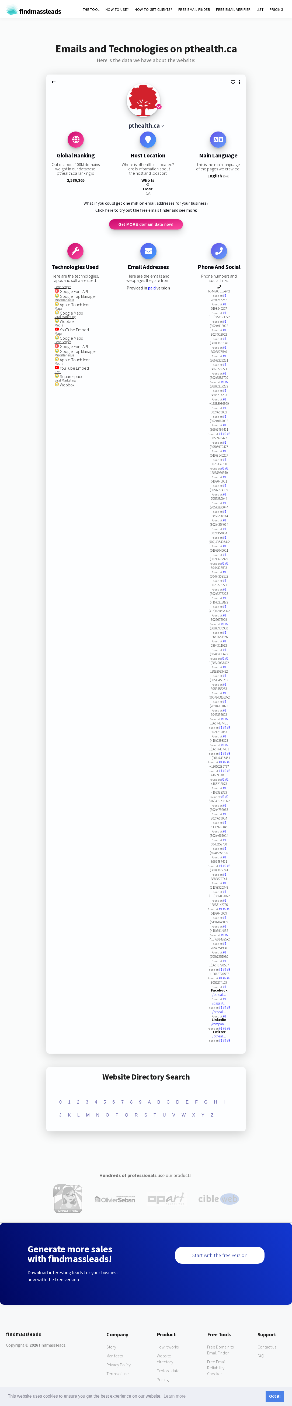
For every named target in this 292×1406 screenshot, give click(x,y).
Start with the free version (220, 1255)
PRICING (276, 9)
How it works (168, 1347)
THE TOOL (91, 9)
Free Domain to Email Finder (220, 1350)
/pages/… (219, 1004)
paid (152, 288)
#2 (226, 382)
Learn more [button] (175, 1396)
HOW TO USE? (117, 9)
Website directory (165, 1359)
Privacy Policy (118, 1365)
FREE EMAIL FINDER (194, 9)
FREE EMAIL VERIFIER (233, 9)
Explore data (168, 1371)
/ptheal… (219, 995)
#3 (228, 434)
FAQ (261, 1356)
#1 (224, 296)
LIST (260, 9)
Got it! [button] (274, 1396)
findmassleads (33, 11)
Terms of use (117, 1374)
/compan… (219, 1024)
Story (111, 1347)
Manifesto (114, 1356)
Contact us (267, 1347)
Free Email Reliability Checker (216, 1368)
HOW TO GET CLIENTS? (153, 9)
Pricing (163, 1380)
